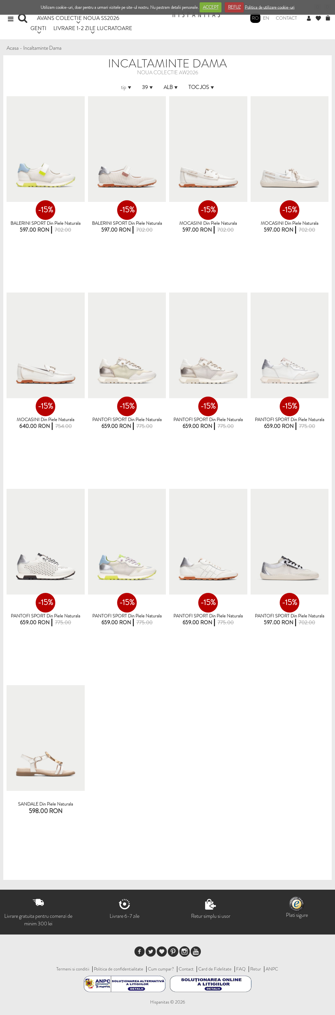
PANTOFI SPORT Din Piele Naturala (127, 419)
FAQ (241, 969)
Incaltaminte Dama (42, 48)
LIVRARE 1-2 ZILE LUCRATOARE (92, 28)
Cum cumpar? (161, 969)
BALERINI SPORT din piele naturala (127, 223)
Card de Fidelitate (215, 969)
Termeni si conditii (72, 969)
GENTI (38, 28)
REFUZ (234, 7)
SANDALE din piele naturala (45, 804)
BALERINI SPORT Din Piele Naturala (45, 223)
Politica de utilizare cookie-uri (269, 7)
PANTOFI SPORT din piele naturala (208, 419)
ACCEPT (211, 7)
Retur (255, 969)
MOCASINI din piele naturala (208, 223)
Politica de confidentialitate (118, 969)
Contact (286, 18)
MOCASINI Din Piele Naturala (289, 223)
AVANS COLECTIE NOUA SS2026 (78, 18)
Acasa (13, 48)
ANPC (272, 969)
